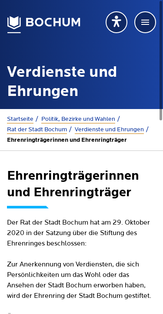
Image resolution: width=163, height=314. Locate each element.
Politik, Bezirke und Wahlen (78, 119)
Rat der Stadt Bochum (37, 129)
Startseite (20, 119)
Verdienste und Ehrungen (109, 129)
